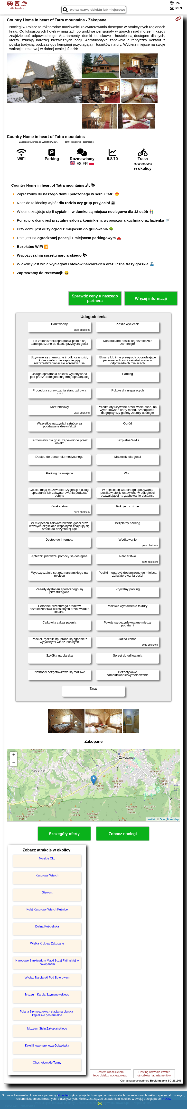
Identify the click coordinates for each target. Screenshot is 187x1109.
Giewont (47, 892)
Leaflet (151, 819)
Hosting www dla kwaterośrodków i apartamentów (154, 1073)
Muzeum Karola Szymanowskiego (47, 994)
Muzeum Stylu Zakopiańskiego (47, 1028)
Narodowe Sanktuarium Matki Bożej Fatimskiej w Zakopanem (47, 962)
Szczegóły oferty (64, 834)
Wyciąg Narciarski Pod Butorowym (47, 977)
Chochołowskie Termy (47, 1062)
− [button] (13, 762)
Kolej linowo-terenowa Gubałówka (47, 1045)
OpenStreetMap (169, 819)
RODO (166, 1098)
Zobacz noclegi (123, 834)
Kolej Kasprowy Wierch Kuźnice (47, 909)
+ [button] (13, 755)
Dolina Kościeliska (47, 926)
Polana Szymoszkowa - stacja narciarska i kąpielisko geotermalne (47, 1013)
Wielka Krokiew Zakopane (47, 943)
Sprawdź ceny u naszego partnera (95, 298)
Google (63, 1095)
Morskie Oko (47, 858)
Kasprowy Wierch (47, 875)
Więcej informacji (151, 298)
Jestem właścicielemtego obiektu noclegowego (110, 1073)
